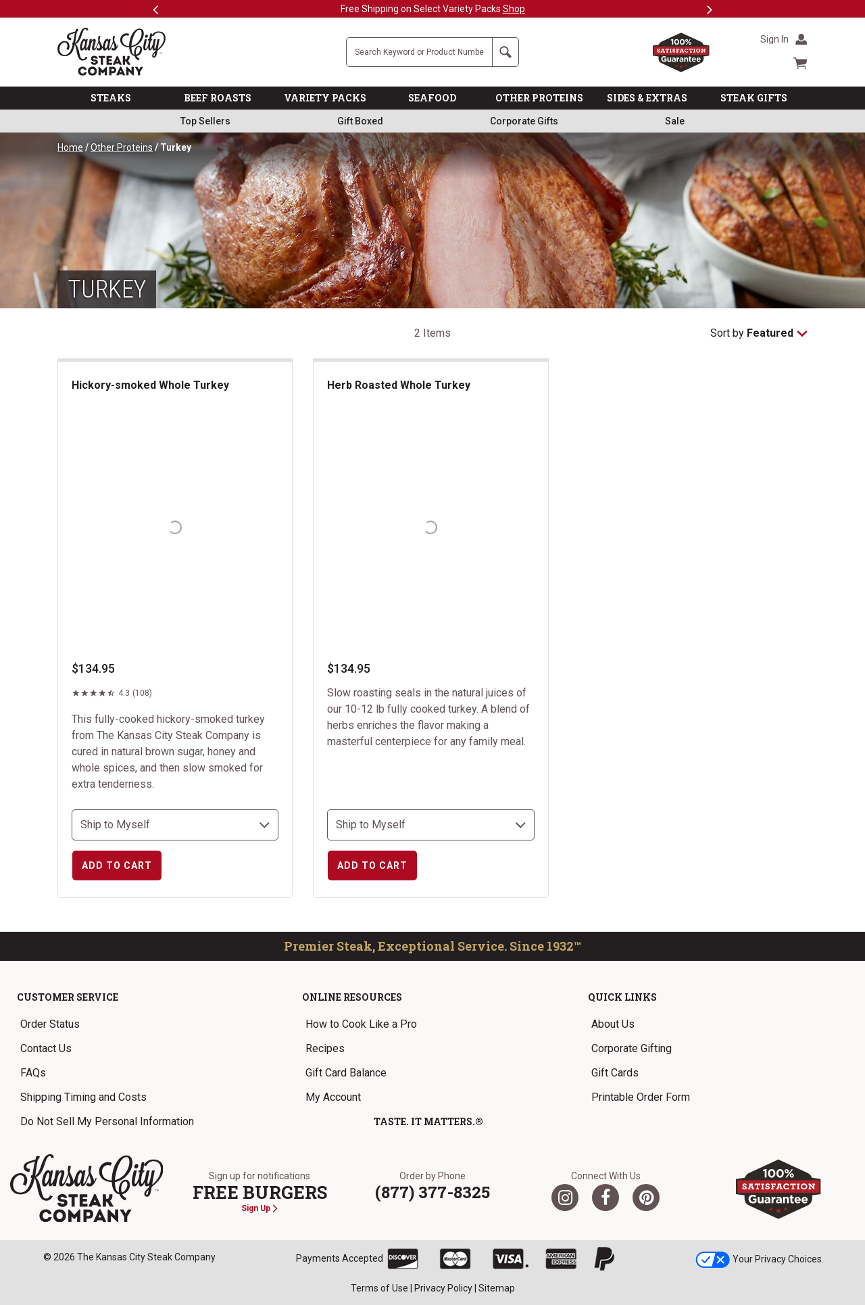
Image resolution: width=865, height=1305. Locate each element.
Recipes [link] (325, 1048)
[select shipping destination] (175, 824)
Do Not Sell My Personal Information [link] (107, 1121)
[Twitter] (564, 1197)
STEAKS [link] (111, 97)
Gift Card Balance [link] (346, 1072)
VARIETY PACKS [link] (325, 97)
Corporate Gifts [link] (524, 121)
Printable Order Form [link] (640, 1097)
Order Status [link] (50, 1024)
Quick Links (622, 997)
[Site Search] (419, 52)
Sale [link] (675, 121)
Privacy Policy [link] (443, 1288)
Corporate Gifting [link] (631, 1048)
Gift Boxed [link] (360, 121)
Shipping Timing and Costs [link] (83, 1097)
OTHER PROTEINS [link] (539, 97)
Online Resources (352, 997)
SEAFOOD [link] (432, 97)
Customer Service (67, 997)
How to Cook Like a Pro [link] (361, 1024)
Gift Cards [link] (615, 1072)
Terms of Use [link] (379, 1288)
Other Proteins (122, 147)
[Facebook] (605, 1197)
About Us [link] (613, 1024)
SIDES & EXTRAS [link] (647, 97)
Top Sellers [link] (205, 121)
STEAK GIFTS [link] (753, 97)
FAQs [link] (33, 1072)
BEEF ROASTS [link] (217, 97)
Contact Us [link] (46, 1048)
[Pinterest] (646, 1197)
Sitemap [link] (496, 1288)
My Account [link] (333, 1097)
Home (70, 147)
